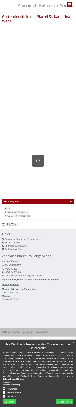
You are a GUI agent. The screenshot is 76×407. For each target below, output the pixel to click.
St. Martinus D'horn (14, 249)
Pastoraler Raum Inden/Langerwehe (23, 239)
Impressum (28, 332)
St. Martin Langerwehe (16, 246)
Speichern (9, 402)
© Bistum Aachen (11, 332)
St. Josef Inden (12, 242)
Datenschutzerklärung (13, 379)
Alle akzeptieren (64, 402)
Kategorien (13, 201)
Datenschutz (42, 332)
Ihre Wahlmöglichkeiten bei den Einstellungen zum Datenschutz (38, 346)
